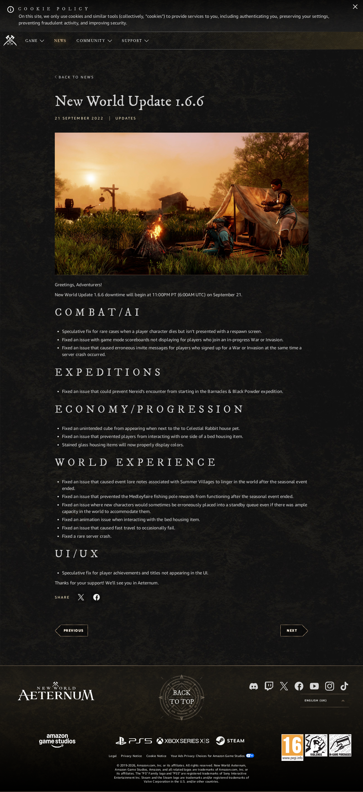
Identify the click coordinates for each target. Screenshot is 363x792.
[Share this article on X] (81, 597)
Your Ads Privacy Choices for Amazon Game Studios (212, 756)
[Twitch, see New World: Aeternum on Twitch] (269, 686)
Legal (113, 756)
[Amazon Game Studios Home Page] (57, 741)
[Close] (355, 7)
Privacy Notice (131, 756)
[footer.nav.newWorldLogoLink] (56, 691)
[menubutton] (324, 700)
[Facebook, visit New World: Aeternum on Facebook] (299, 686)
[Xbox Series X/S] (182, 741)
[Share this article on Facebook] (96, 597)
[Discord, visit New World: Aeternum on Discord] (253, 686)
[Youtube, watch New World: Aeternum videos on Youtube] (314, 686)
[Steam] (230, 741)
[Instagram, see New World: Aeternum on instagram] (329, 686)
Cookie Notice (156, 756)
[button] (181, 204)
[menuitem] (34, 40)
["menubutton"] (34, 40)
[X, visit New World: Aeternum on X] (284, 686)
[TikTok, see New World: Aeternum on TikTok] (344, 686)
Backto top (181, 697)
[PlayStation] (133, 741)
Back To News (76, 77)
